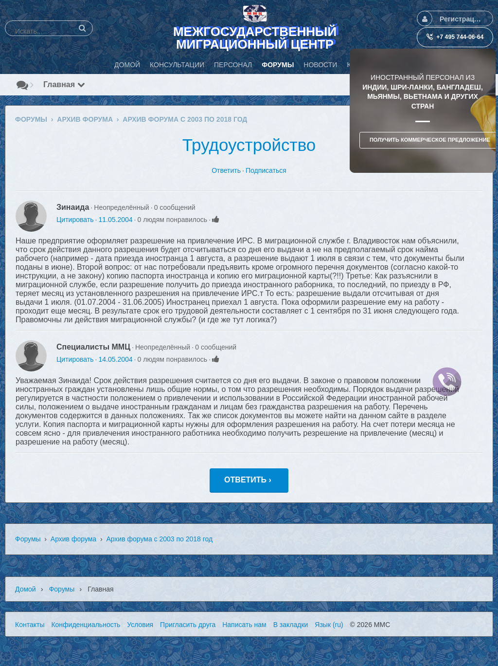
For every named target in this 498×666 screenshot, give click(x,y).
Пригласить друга (187, 625)
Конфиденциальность (85, 625)
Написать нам (244, 625)
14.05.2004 (115, 359)
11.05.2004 (115, 219)
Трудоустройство (249, 144)
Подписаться (266, 170)
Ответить (226, 170)
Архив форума (73, 539)
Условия (140, 625)
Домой (25, 589)
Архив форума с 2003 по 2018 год (159, 539)
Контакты (29, 625)
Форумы (28, 539)
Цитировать (74, 219)
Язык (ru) (329, 625)
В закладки (290, 625)
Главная (64, 84)
